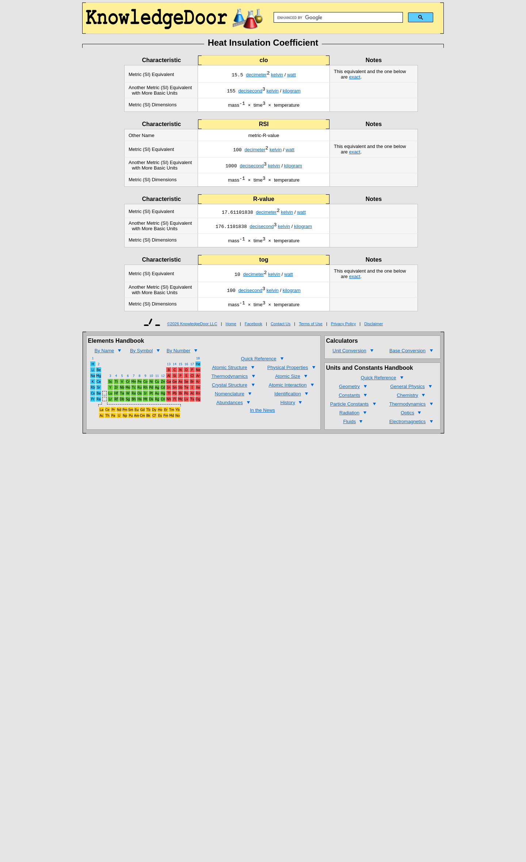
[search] (337, 17)
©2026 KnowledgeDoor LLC (192, 329)
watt (291, 75)
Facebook (253, 329)
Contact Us (280, 329)
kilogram (292, 91)
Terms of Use (311, 329)
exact (354, 77)
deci (250, 75)
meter (261, 75)
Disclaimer (373, 329)
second (254, 91)
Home (231, 329)
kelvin (277, 75)
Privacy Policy (343, 329)
